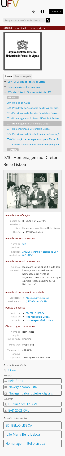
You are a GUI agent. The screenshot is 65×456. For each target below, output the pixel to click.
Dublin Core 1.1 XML (21, 404)
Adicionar (12, 370)
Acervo (8, 76)
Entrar (55, 11)
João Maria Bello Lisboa (38, 316)
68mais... (12, 97)
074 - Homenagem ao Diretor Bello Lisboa (28, 128)
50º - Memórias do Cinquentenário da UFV (29, 92)
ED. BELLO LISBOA (35, 313)
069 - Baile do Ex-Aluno (18, 102)
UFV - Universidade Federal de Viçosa (26, 81)
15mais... (12, 149)
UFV (24, 243)
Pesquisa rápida (23, 76)
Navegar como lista (21, 387)
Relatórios (14, 381)
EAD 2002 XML (17, 410)
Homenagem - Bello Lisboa (39, 320)
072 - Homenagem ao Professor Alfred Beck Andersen (34, 118)
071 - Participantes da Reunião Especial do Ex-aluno (33, 113)
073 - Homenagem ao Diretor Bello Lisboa (28, 123)
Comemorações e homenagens (24, 87)
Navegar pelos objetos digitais (29, 393)
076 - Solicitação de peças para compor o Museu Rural (34, 139)
